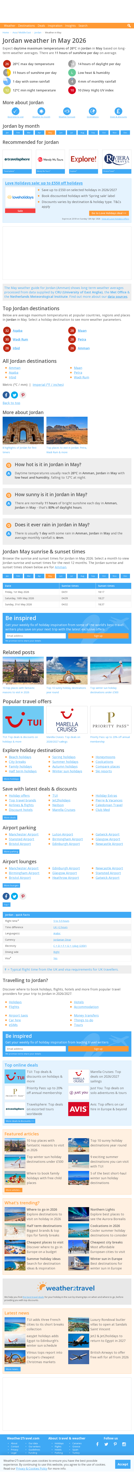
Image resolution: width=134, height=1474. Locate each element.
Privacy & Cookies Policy (31, 1468)
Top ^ (6, 907)
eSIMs (13, 1027)
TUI (55, 798)
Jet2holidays (61, 803)
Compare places (108, 769)
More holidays (11, 781)
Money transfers (86, 1018)
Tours (78, 1027)
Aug (82, 132)
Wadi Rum (20, 342)
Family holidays (20, 769)
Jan (7, 132)
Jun (60, 132)
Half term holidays (23, 773)
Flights (14, 1009)
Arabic (57, 935)
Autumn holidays (65, 769)
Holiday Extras (106, 798)
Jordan (38, 32)
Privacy (14, 1452)
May (50, 132)
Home (6, 32)
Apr (39, 132)
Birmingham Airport (67, 841)
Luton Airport (62, 837)
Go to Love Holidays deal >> (109, 215)
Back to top (11, 405)
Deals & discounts (118, 116)
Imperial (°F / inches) (48, 387)
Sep (93, 132)
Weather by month (41, 116)
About (14, 1445)
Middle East (25, 32)
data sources (117, 299)
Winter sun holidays (67, 773)
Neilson (58, 807)
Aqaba (18, 333)
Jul (71, 132)
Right (56, 954)
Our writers (34, 1448)
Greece (76, 1448)
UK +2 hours (60, 929)
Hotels (79, 1004)
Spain (75, 1452)
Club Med (103, 812)
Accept (123, 1464)
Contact (15, 1448)
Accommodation (86, 1009)
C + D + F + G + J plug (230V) (70, 948)
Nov (115, 132)
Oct (104, 132)
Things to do (83, 1022)
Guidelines (34, 1452)
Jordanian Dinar (62, 942)
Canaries (77, 1445)
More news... (12, 1371)
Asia (15, 32)
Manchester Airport (24, 837)
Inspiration (55, 26)
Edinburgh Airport (66, 846)
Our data (33, 1445)
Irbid (16, 350)
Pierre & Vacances (109, 803)
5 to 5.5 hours (61, 923)
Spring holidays (64, 759)
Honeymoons (105, 759)
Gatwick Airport (108, 837)
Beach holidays (20, 759)
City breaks (17, 764)
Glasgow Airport (108, 841)
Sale (20, 213)
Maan (82, 333)
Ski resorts (104, 773)
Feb (18, 132)
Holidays (15, 1004)
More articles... (13, 1192)
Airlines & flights (21, 807)
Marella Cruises (63, 812)
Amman (84, 350)
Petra (82, 342)
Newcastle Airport (109, 846)
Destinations (26, 26)
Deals (41, 26)
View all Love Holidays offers (115, 221)
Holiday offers (19, 798)
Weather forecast (67, 116)
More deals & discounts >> (20, 1123)
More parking (11, 854)
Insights (70, 26)
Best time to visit (16, 116)
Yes (55, 960)
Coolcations (104, 764)
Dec (125, 132)
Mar (29, 132)
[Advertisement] (67, 11)
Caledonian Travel (109, 807)
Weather (9, 26)
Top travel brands (22, 803)
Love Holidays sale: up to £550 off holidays (44, 185)
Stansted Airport (21, 841)
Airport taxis (18, 1018)
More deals (10, 819)
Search (83, 26)
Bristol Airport (20, 846)
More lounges (11, 887)
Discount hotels (21, 812)
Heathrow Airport (65, 880)
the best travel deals (33, 1299)
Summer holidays (65, 764)
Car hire (15, 1022)
